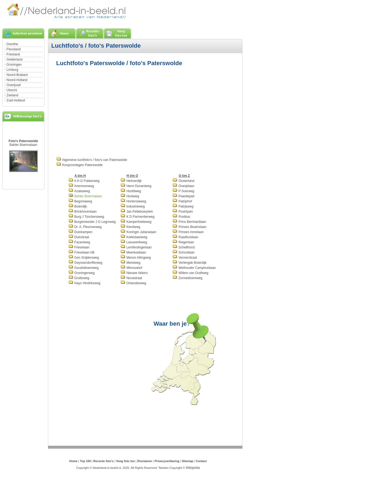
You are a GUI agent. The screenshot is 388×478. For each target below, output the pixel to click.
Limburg (12, 70)
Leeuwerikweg (133, 242)
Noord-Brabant (17, 75)
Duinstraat (78, 237)
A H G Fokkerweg (84, 181)
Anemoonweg (81, 186)
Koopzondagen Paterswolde (79, 165)
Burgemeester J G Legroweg (92, 222)
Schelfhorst (183, 247)
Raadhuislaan (185, 237)
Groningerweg (81, 273)
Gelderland (14, 59)
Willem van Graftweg (190, 273)
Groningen (14, 64)
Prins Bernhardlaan (189, 222)
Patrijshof (182, 201)
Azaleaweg (79, 191)
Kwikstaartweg (133, 237)
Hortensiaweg (133, 201)
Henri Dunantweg (135, 186)
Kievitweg (130, 227)
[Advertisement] (101, 111)
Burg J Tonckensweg (86, 217)
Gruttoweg (78, 278)
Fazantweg (79, 242)
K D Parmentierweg (137, 217)
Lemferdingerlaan (136, 247)
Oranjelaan (183, 186)
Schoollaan (183, 252)
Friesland (13, 54)
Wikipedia (193, 468)
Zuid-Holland (15, 100)
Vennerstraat (184, 257)
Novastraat (131, 278)
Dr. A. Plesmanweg (85, 227)
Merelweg (130, 263)
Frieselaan (78, 247)
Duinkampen (80, 232)
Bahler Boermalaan (23, 145)
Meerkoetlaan (133, 252)
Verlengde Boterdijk (189, 263)
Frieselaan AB (81, 252)
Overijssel (13, 85)
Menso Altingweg (135, 257)
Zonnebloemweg (187, 278)
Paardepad (183, 196)
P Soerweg (183, 191)
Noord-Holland (16, 80)
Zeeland (12, 95)
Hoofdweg (130, 191)
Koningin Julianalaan (138, 232)
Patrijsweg (182, 206)
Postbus (181, 217)
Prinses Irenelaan (188, 232)
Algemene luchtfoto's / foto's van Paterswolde (91, 160)
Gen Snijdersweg (83, 257)
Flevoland (13, 49)
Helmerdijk (131, 181)
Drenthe (12, 44)
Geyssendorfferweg (85, 263)
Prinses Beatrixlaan (189, 227)
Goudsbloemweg (83, 268)
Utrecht (11, 90)
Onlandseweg (133, 283)
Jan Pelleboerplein (136, 211)
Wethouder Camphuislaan (194, 268)
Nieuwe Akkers (134, 273)
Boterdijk (77, 206)
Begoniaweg (80, 201)
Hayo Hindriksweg (84, 283)
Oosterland (183, 181)
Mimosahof (131, 268)
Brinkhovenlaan (82, 211)
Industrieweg (132, 206)
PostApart (182, 211)
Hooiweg (129, 196)
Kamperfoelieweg (135, 222)
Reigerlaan (183, 242)
